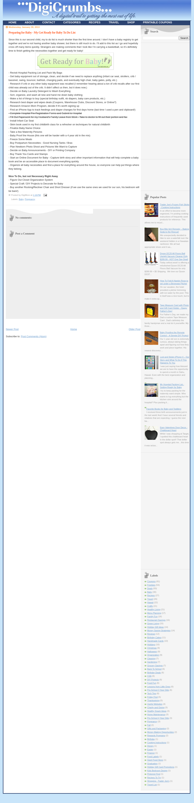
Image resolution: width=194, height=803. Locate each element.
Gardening (152, 662)
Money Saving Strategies (159, 630)
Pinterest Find (153, 774)
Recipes (151, 595)
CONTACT (48, 22)
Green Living (153, 623)
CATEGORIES (72, 22)
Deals (150, 588)
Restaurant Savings (156, 620)
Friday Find (152, 697)
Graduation (152, 763)
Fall (149, 725)
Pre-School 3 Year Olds (158, 690)
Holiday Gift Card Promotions (160, 767)
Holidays (151, 644)
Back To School (154, 669)
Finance (151, 753)
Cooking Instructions (156, 742)
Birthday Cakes (154, 637)
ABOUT (29, 22)
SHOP (131, 22)
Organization (153, 655)
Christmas (152, 648)
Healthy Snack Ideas (156, 711)
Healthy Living (153, 609)
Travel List (152, 784)
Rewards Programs (156, 735)
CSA (149, 676)
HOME (12, 22)
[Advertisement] (50, 322)
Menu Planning (154, 613)
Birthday (151, 739)
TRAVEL (114, 22)
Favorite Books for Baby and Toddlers (163, 409)
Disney (150, 746)
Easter (150, 749)
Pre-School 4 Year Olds (158, 718)
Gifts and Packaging (156, 728)
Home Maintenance (156, 714)
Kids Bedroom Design (157, 770)
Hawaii (150, 602)
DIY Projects (153, 679)
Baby (21, 199)
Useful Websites (154, 704)
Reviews (151, 634)
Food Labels (153, 756)
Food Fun (151, 683)
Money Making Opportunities (160, 732)
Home (73, 329)
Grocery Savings (155, 665)
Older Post (134, 329)
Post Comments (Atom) (34, 336)
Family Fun (152, 616)
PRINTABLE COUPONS (157, 22)
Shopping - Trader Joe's (158, 781)
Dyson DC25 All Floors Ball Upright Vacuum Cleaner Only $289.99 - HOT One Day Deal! (174, 256)
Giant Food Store (155, 760)
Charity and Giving (155, 707)
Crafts (150, 606)
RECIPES (94, 22)
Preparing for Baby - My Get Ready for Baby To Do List (42, 32)
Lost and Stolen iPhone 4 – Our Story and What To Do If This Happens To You (174, 360)
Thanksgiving (153, 700)
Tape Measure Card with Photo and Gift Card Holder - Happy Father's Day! (174, 308)
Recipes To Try (154, 777)
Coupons (151, 581)
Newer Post (12, 329)
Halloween (152, 651)
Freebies (151, 585)
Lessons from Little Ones (158, 686)
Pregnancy (30, 199)
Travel (150, 599)
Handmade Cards (155, 641)
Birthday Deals (154, 672)
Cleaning (151, 658)
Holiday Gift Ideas (155, 627)
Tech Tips (151, 693)
